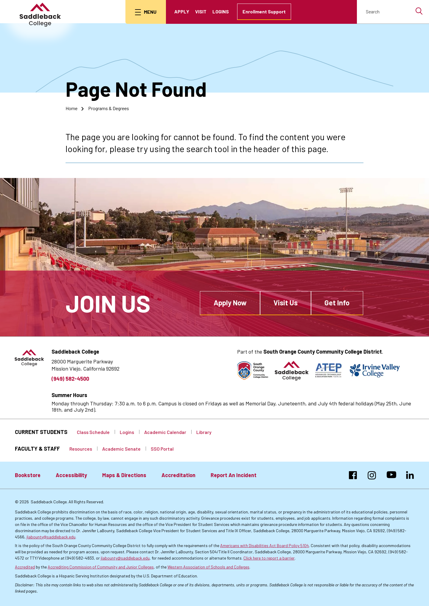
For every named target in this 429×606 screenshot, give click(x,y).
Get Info (336, 302)
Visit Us (285, 302)
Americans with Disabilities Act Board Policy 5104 (264, 545)
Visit (200, 11)
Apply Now (230, 302)
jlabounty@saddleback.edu (51, 536)
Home (71, 108)
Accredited (25, 566)
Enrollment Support (264, 11)
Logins (220, 11)
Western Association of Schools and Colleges (208, 566)
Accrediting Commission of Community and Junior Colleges (101, 566)
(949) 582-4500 (70, 378)
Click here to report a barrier (269, 557)
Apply (181, 11)
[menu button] (145, 12)
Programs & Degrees (108, 108)
